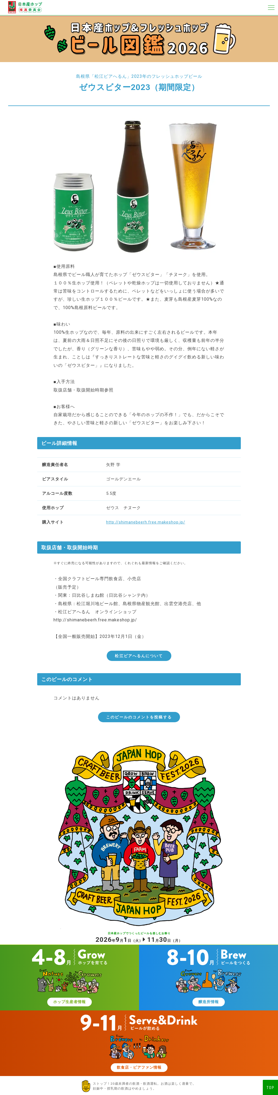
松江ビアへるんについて (139, 656)
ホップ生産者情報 (69, 1002)
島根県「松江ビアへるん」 (103, 76)
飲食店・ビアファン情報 (139, 1068)
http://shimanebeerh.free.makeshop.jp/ (145, 522)
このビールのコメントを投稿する (139, 717)
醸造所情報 (208, 1002)
